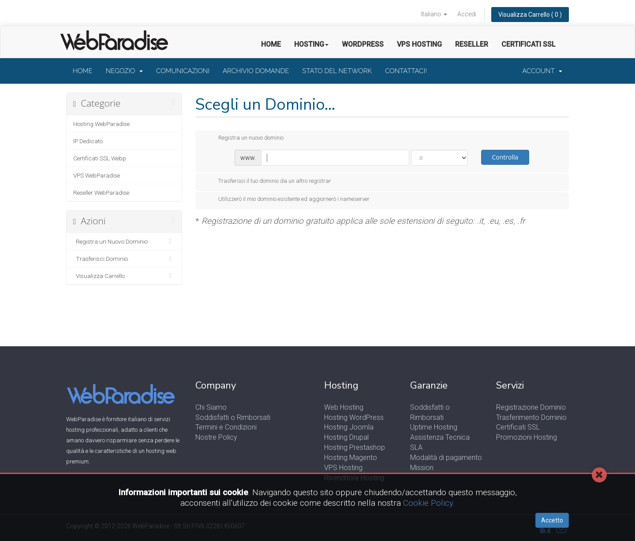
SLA (416, 447)
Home (271, 44)
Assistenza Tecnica (440, 437)
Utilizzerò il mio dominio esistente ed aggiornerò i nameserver (287, 199)
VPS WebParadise (96, 175)
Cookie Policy (428, 503)
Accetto (552, 520)
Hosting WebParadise (101, 123)
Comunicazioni (182, 71)
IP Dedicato (88, 141)
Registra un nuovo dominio (244, 138)
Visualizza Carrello (124, 275)
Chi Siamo (211, 407)
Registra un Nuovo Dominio (124, 241)
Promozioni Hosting (526, 437)
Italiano (434, 14)
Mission (421, 467)
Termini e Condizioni (226, 427)
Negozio (124, 71)
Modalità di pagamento (446, 457)
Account (542, 71)
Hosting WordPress (354, 417)
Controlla (505, 157)
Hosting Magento (350, 457)
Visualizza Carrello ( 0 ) (530, 14)
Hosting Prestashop (354, 447)
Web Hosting (343, 407)
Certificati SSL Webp (99, 158)
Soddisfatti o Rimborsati (232, 417)
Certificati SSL (528, 44)
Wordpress (363, 44)
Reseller (471, 44)
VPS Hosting (419, 44)
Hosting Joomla (349, 427)
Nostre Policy (216, 437)
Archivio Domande (256, 71)
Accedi (466, 14)
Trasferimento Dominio (531, 417)
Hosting (311, 44)
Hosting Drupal (346, 437)
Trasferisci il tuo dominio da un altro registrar (267, 181)
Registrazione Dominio (531, 407)
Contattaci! (406, 71)
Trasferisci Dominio (124, 258)
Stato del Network (337, 71)
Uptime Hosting (433, 427)
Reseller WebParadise (101, 192)
